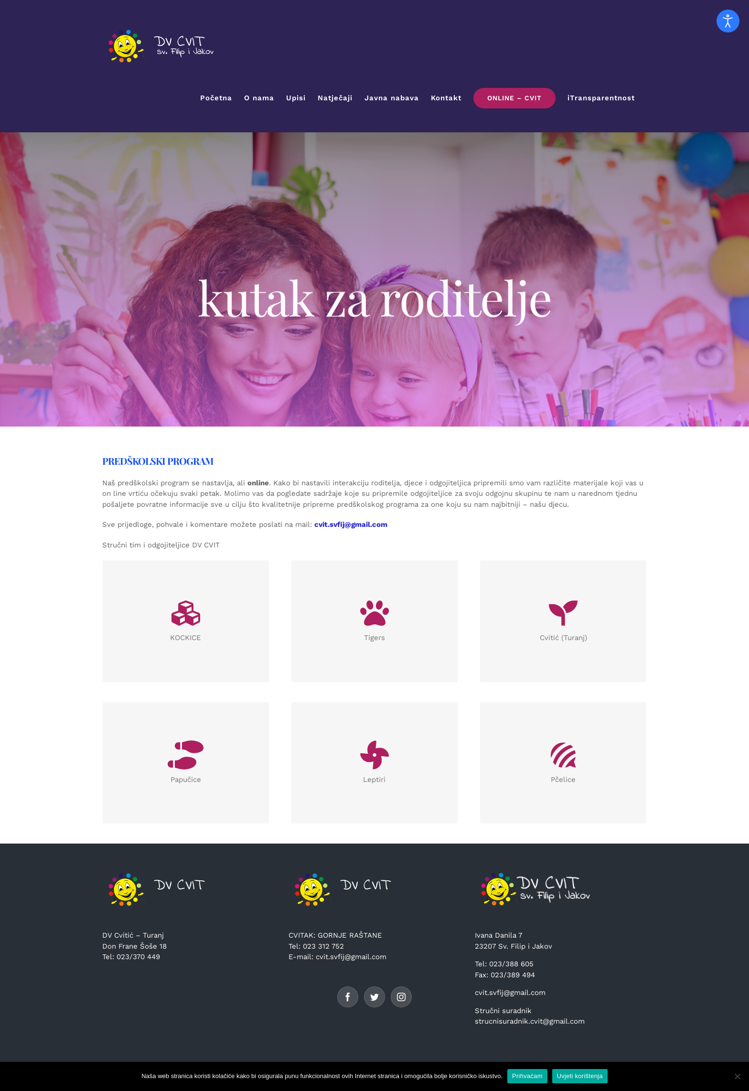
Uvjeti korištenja (580, 1076)
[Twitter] (374, 996)
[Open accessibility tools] (728, 21)
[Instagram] (401, 996)
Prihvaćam (527, 1076)
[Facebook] (347, 996)
